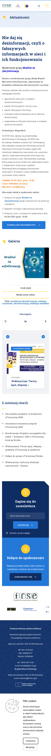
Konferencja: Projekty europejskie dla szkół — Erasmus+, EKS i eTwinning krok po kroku (25, 436)
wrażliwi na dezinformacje (23, 301)
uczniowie (7, 303)
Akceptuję (30, 747)
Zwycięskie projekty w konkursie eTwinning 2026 (23, 415)
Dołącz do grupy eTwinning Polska (24, 456)
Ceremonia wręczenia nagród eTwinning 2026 (21, 425)
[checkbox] (7, 533)
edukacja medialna (39, 303)
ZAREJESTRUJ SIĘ (28, 578)
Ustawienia (30, 741)
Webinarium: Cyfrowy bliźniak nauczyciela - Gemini (22, 464)
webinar (42, 301)
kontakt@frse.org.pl (28, 666)
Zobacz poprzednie (9, 336)
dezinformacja (21, 303)
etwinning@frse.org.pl (28, 678)
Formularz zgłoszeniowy (21, 226)
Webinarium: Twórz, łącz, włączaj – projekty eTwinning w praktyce (24, 448)
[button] (45, 321)
